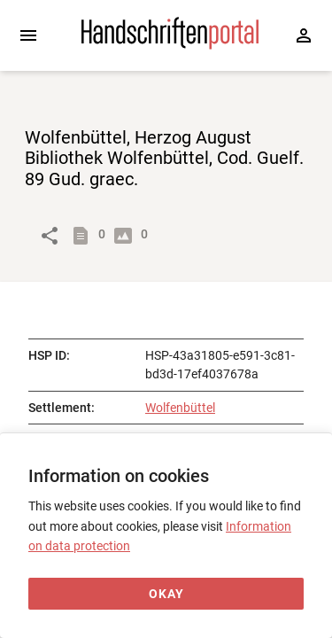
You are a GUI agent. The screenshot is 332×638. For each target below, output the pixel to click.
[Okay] (166, 594)
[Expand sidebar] (28, 35)
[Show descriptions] (84, 235)
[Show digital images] (126, 235)
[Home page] (170, 45)
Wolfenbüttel (180, 408)
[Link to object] (49, 235)
